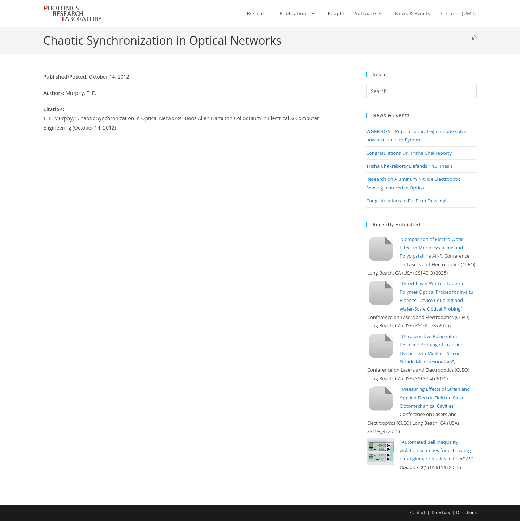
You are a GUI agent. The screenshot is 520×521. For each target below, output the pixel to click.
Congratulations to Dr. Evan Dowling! (406, 200)
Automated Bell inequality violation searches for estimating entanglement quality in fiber (435, 450)
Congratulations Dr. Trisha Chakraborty (409, 153)
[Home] (474, 38)
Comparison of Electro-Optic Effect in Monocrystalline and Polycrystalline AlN (431, 247)
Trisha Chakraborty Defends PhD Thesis (409, 166)
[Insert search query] (421, 91)
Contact (417, 512)
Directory (441, 512)
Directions (466, 512)
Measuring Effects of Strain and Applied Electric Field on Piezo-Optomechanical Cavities (435, 397)
